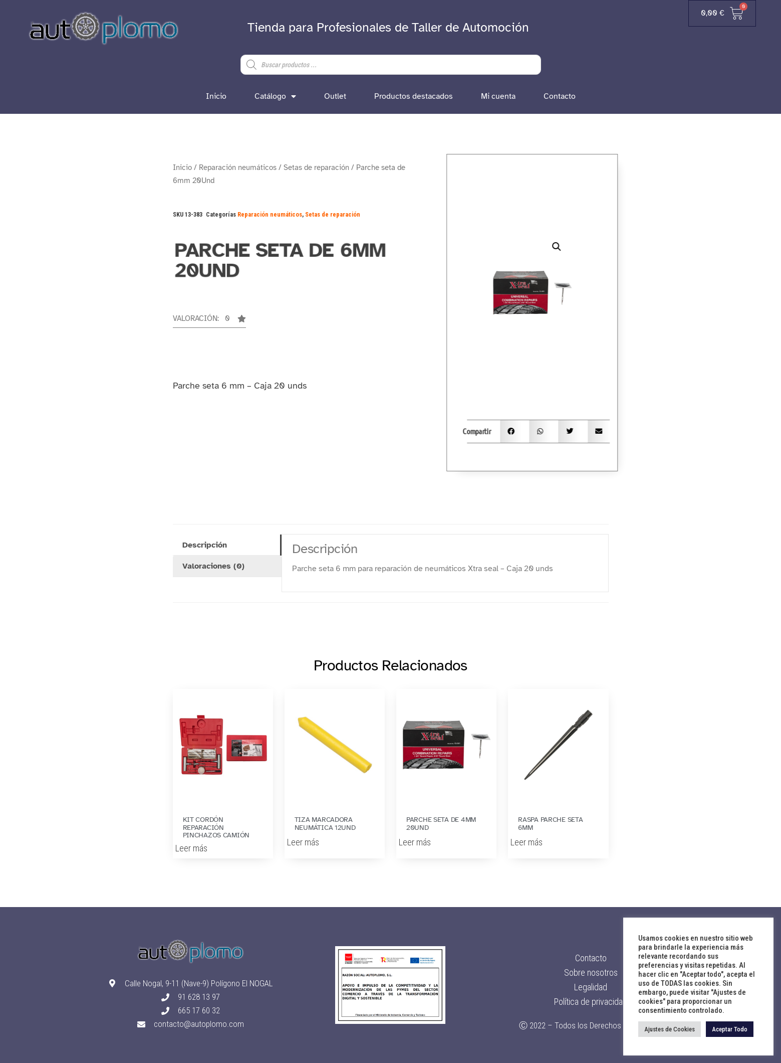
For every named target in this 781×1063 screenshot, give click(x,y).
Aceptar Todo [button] (729, 1029)
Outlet (335, 96)
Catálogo (275, 96)
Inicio (216, 96)
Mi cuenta (498, 96)
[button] (209, 321)
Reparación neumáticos (238, 167)
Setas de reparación (316, 167)
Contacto (560, 96)
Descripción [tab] (204, 545)
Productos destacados (413, 96)
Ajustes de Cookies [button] (669, 1029)
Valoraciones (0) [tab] (213, 566)
